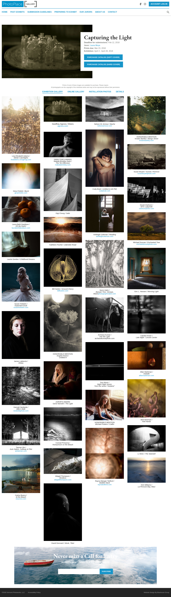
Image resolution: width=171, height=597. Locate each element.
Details (120, 92)
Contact (112, 12)
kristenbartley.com (146, 140)
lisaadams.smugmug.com (21, 160)
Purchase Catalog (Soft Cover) (103, 57)
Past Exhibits (17, 12)
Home (4, 12)
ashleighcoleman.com (104, 236)
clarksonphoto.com (146, 208)
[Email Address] (79, 571)
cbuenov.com (21, 499)
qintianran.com (21, 451)
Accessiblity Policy (34, 592)
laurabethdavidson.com (21, 228)
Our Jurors (86, 12)
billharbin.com (62, 291)
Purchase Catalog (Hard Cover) (103, 64)
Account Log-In (159, 4)
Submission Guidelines (39, 12)
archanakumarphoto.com (104, 338)
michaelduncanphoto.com (146, 244)
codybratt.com (104, 191)
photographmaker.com (107, 294)
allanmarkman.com (146, 375)
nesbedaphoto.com (20, 411)
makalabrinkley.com (63, 165)
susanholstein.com (21, 307)
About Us (100, 12)
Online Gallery (76, 92)
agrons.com (62, 126)
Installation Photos (100, 92)
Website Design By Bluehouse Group (156, 592)
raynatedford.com (105, 485)
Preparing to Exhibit (65, 12)
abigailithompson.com (62, 480)
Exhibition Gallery (52, 92)
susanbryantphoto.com (147, 173)
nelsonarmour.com (104, 126)
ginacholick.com (21, 193)
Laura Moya (95, 45)
